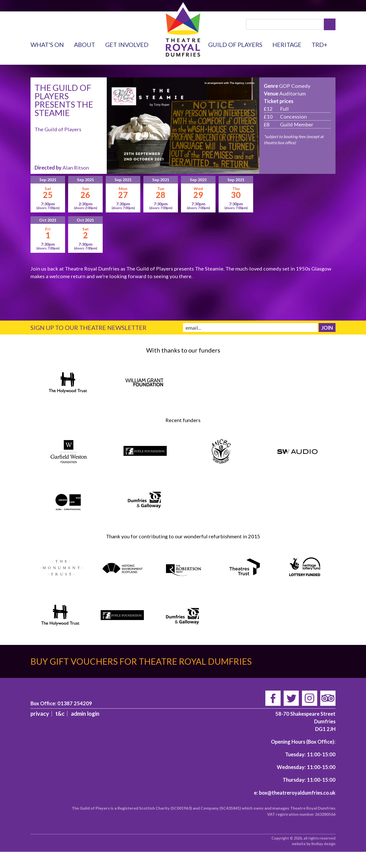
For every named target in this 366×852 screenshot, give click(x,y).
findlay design (323, 844)
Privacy (39, 713)
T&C (60, 713)
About (84, 44)
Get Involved (126, 44)
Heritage (286, 44)
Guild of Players (235, 44)
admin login (85, 713)
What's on (47, 44)
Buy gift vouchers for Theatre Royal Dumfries (141, 661)
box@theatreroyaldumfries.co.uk (297, 793)
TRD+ (319, 44)
